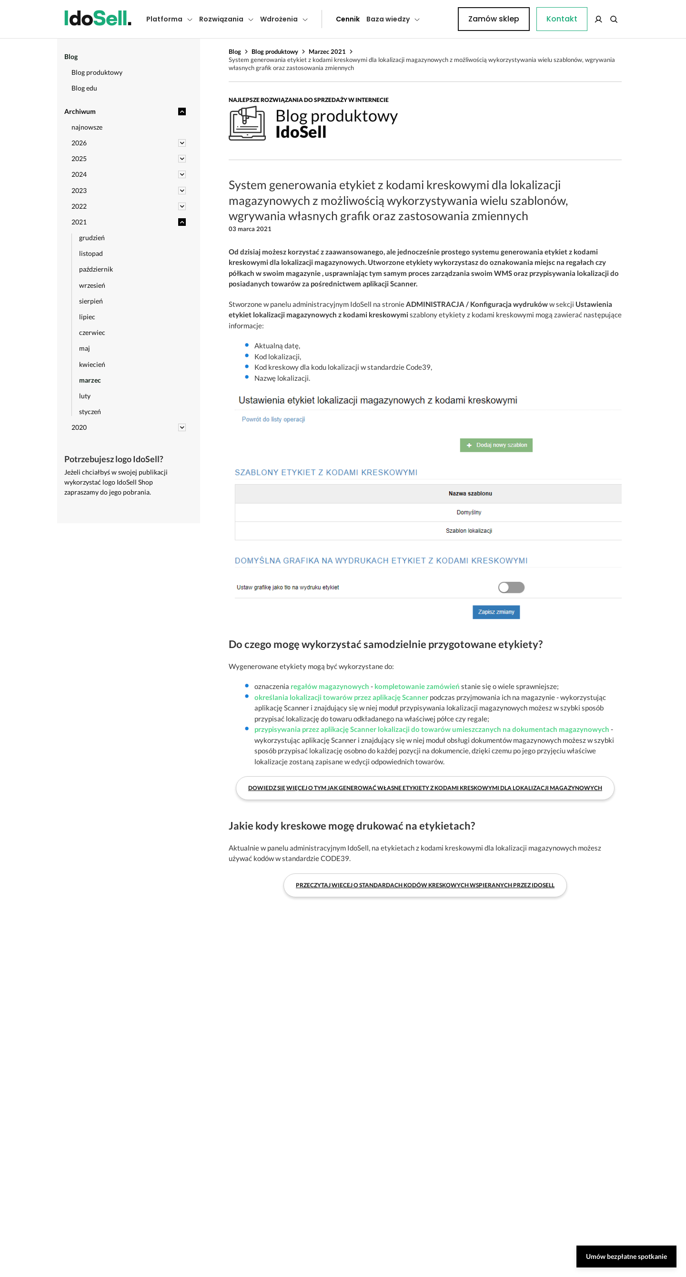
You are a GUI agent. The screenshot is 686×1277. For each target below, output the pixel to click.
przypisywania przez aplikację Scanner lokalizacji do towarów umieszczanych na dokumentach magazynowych (431, 729)
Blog (235, 51)
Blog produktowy (275, 51)
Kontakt (440, 19)
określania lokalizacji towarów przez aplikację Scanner (341, 697)
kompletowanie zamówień (417, 686)
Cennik (326, 19)
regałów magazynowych (330, 686)
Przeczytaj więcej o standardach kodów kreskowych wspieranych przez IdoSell (425, 885)
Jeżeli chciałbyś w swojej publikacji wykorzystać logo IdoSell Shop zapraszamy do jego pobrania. (116, 482)
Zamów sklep (582, 18)
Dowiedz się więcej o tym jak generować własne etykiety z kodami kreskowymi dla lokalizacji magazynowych (425, 787)
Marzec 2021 (327, 51)
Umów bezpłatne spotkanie (626, 1256)
